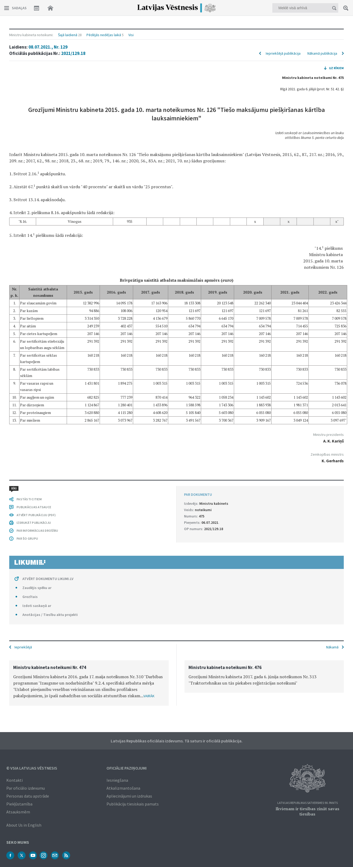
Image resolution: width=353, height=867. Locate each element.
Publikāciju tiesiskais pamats (133, 804)
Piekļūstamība (19, 804)
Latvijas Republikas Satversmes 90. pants (307, 803)
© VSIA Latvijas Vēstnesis (31, 768)
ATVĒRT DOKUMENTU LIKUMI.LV (48, 578)
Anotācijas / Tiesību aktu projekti (50, 614)
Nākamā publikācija (322, 53)
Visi (131, 34)
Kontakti (14, 780)
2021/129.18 (73, 53)
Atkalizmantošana (123, 788)
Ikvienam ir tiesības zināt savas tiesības (307, 811)
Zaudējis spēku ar (36, 587)
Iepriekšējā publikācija (283, 53)
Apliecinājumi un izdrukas (129, 796)
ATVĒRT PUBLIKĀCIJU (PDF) (36, 515)
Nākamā (332, 647)
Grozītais (30, 596)
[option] (89, 683)
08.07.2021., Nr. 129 (47, 47)
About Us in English (23, 825)
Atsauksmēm (18, 811)
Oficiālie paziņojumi (127, 768)
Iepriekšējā (23, 647)
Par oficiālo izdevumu (25, 788)
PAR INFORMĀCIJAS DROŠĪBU (37, 531)
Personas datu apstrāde (27, 796)
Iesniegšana (117, 780)
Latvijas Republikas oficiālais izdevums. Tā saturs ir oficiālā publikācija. (177, 740)
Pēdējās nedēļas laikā (103, 34)
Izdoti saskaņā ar (36, 605)
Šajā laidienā (67, 34)
